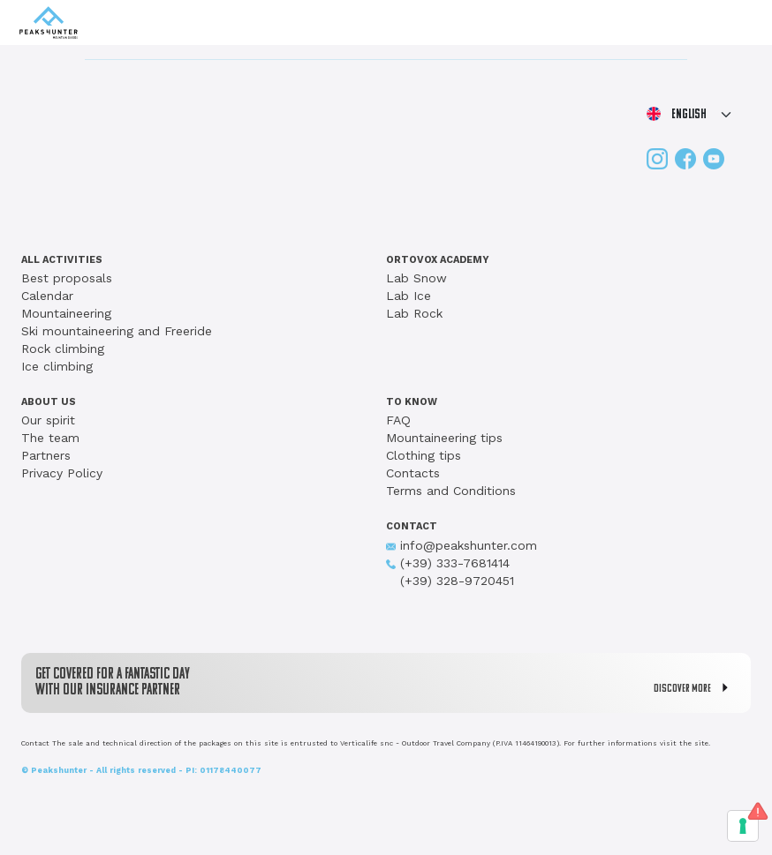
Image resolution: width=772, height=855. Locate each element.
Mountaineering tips (444, 438)
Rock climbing (62, 348)
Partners (46, 455)
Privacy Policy (61, 473)
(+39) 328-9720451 (450, 581)
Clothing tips (423, 455)
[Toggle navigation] (737, 23)
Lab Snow (416, 278)
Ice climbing (57, 366)
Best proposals (66, 278)
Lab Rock (414, 313)
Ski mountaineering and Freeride (116, 331)
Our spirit (48, 420)
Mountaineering (66, 313)
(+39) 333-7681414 (448, 563)
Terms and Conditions (451, 491)
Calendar (47, 296)
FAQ (398, 420)
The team (50, 438)
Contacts (413, 473)
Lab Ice (408, 296)
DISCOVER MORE (695, 688)
